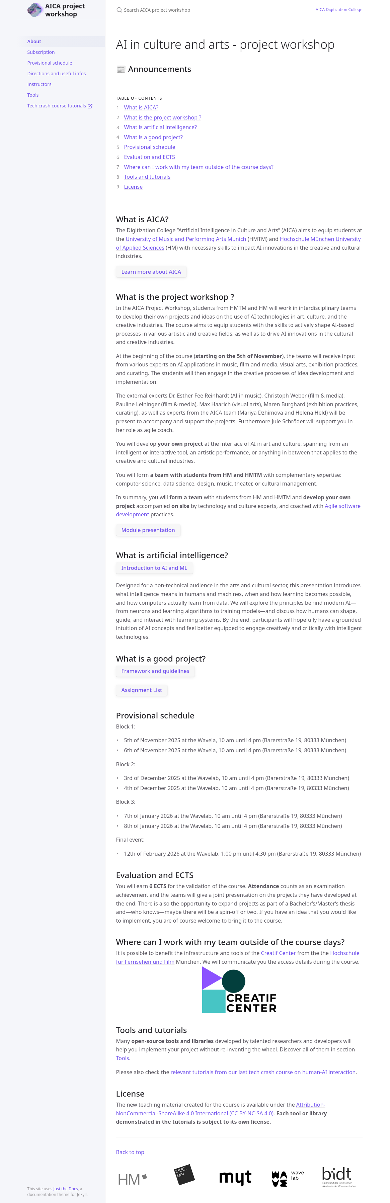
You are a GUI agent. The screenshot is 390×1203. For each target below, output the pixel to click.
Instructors (39, 84)
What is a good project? (153, 137)
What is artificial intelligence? (160, 127)
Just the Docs (65, 1189)
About (34, 41)
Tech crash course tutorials (60, 105)
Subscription (41, 52)
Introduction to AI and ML (154, 568)
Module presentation (148, 530)
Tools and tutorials (147, 176)
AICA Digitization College (339, 9)
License (133, 186)
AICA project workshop (56, 9)
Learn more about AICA (151, 271)
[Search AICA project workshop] (195, 10)
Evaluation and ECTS (149, 157)
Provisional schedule (49, 63)
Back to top (130, 1152)
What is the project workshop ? (163, 117)
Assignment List (142, 690)
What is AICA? (141, 107)
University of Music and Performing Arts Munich (186, 239)
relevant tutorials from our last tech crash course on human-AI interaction (263, 1072)
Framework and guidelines (155, 671)
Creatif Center (278, 953)
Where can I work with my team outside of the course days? (199, 167)
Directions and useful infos (56, 73)
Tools (33, 95)
